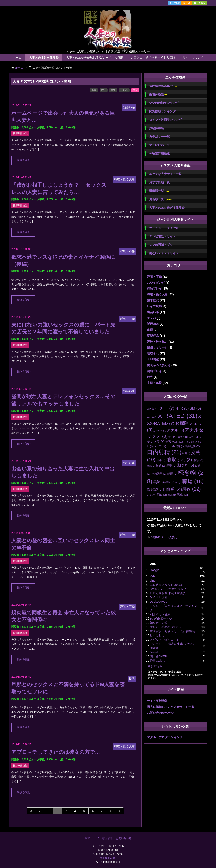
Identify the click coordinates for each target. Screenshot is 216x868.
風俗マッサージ (157, 347)
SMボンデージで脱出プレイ (168, 589)
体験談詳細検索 (159, 153)
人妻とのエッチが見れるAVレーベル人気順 (94, 57)
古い (103, 90)
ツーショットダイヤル (164, 228)
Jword (154, 652)
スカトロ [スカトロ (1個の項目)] (195, 437)
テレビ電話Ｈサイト (162, 236)
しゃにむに (157, 635)
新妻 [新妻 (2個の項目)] (171, 465)
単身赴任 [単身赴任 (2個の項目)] (192, 446)
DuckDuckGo (158, 601)
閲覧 (113, 90)
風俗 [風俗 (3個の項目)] (182, 494)
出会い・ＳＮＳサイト (164, 253)
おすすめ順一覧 (159, 182)
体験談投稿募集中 (163, 86)
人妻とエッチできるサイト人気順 (153, 57)
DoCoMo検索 (158, 597)
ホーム (17, 57)
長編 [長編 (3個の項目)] (161, 494)
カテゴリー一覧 (159, 136)
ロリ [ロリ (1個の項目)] (171, 446)
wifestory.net (108, 857)
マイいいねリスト (161, 145)
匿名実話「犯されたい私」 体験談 (172, 631)
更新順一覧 (160, 199)
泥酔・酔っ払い (157, 341)
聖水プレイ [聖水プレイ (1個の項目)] (173, 482)
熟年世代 (153, 300)
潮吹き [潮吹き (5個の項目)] (185, 465)
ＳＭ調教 (153, 359)
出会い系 (153, 312)
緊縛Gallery (157, 660)
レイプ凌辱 (154, 306)
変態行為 (153, 335)
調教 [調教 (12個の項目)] (191, 489)
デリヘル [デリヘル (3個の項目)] (174, 441)
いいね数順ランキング (164, 102)
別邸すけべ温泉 (160, 614)
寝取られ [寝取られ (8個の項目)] (179, 459)
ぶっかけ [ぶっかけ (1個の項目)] (159, 430)
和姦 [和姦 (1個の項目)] (186, 453)
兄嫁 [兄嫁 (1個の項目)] (180, 446)
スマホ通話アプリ (161, 244)
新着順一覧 (159, 190)
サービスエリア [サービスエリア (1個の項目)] (178, 437)
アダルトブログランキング (164, 737)
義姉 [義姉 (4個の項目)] (159, 482)
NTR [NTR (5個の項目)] (182, 408)
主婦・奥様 (154, 383)
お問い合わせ (123, 838)
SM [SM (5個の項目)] (195, 408)
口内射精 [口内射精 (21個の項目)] (164, 452)
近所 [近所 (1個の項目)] (151, 495)
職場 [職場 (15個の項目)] (192, 481)
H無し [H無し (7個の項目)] (165, 408)
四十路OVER (158, 656)
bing (152, 580)
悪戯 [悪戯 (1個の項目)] (151, 465)
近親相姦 (153, 324)
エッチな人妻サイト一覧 (165, 173)
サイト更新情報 (157, 701)
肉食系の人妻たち (159, 365)
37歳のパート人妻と (164, 537)
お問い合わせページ (160, 712)
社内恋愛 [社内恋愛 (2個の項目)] (158, 473)
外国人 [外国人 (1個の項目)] (161, 460)
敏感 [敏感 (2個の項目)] (161, 465)
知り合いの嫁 (158, 622)
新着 (93, 90)
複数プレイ (154, 288)
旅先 (150, 377)
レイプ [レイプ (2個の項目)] (160, 446)
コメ (135, 90)
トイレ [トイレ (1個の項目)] (189, 442)
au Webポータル (161, 618)
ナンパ (151, 318)
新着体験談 (158, 94)
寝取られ (153, 353)
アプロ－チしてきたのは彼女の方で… (55, 752)
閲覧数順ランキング (162, 111)
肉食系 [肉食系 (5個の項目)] (171, 489)
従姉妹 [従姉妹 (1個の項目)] (198, 460)
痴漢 (150, 329)
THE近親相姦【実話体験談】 (169, 593)
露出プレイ (154, 371)
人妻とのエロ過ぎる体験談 (167, 207)
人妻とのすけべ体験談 (44, 57)
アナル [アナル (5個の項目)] (175, 430)
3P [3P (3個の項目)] (151, 408)
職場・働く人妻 (157, 294)
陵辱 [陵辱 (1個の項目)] (172, 495)
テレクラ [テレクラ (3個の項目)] (156, 441)
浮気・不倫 (154, 276)
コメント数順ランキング (165, 119)
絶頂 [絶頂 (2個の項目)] (172, 473)
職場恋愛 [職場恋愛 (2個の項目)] (154, 489)
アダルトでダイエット (164, 639)
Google (154, 570)
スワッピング (156, 282)
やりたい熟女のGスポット (167, 627)
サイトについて (193, 57)
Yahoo (154, 576)
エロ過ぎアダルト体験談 (166, 584)
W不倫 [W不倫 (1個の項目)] (152, 417)
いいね (124, 90)
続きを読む (24, 160)
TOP (87, 838)
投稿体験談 (156, 128)
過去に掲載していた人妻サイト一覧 (170, 706)
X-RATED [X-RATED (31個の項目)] (177, 415)
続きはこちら (155, 666)
